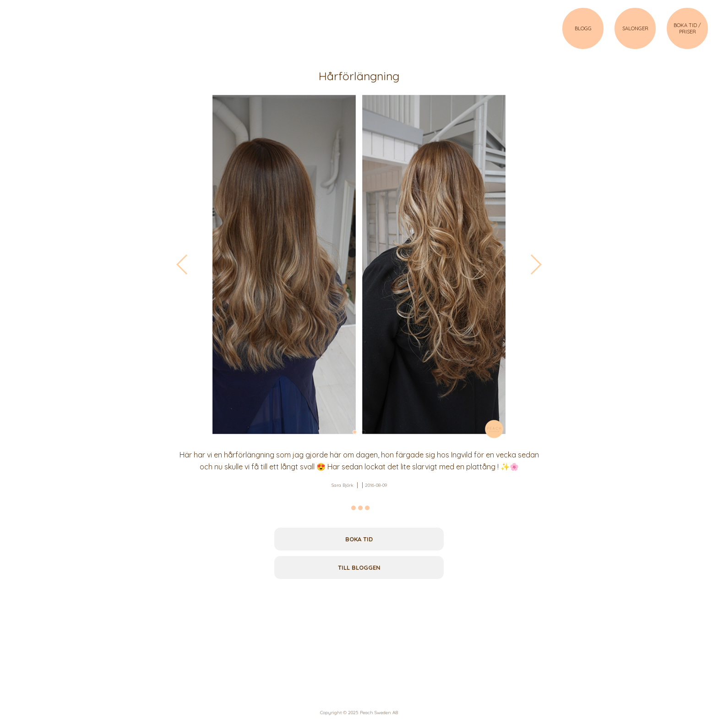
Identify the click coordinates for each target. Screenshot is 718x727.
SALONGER (635, 28)
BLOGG (583, 28)
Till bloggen (359, 567)
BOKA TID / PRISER (687, 28)
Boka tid (359, 539)
